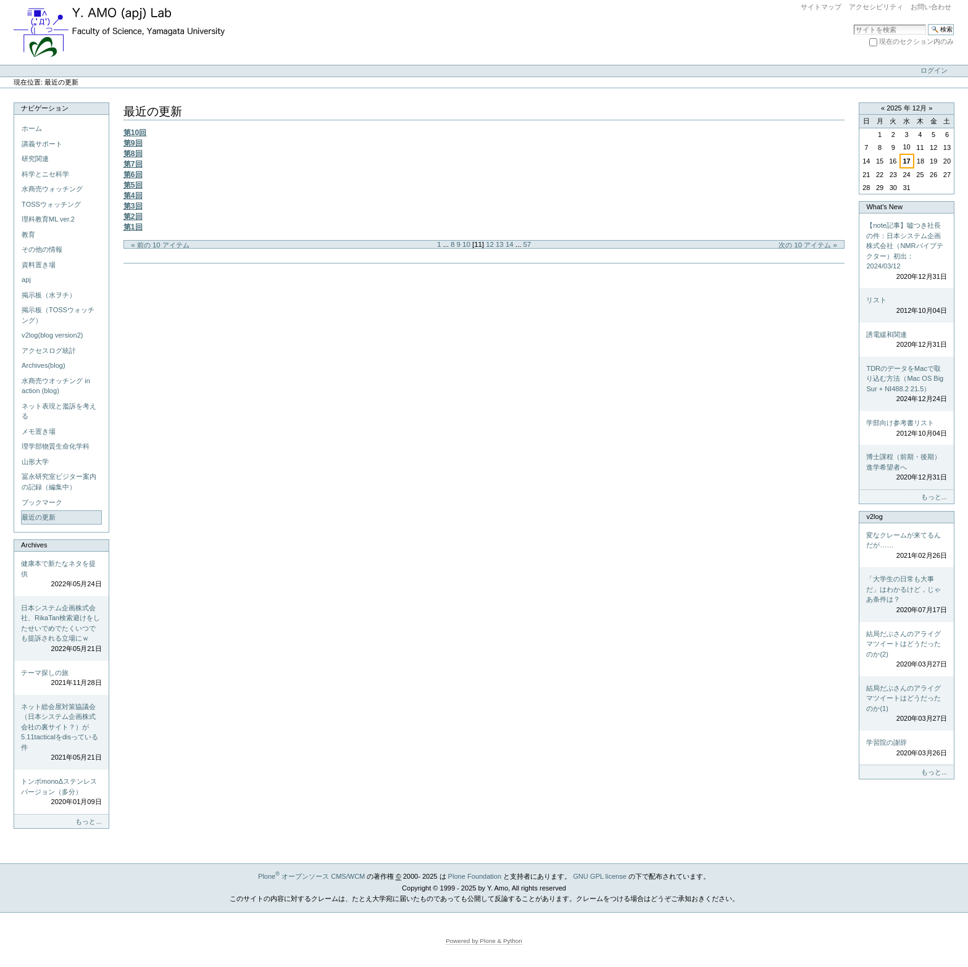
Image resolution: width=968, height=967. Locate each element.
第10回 (135, 132)
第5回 (133, 185)
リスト (906, 305)
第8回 (133, 153)
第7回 (133, 164)
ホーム (32, 128)
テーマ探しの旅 (61, 678)
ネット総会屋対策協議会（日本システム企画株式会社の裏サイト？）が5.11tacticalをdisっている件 (61, 733)
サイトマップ (821, 6)
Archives (34, 545)
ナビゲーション (45, 108)
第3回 (133, 206)
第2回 (133, 216)
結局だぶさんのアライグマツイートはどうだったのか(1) (906, 704)
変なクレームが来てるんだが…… (906, 546)
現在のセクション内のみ (916, 41)
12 (490, 244)
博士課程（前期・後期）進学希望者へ (906, 468)
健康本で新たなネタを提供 (61, 574)
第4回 (133, 195)
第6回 (133, 174)
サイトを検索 (853, 23)
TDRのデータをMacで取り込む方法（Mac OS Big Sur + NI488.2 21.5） (906, 384)
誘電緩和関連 (906, 340)
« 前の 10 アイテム (160, 245)
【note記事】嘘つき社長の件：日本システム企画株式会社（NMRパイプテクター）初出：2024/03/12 (906, 251)
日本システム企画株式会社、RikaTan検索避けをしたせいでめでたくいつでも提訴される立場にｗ (61, 629)
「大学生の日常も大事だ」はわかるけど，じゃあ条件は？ (906, 595)
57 (527, 244)
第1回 (133, 227)
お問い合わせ (931, 6)
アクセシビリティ (876, 6)
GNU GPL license (600, 876)
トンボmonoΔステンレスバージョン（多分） (61, 792)
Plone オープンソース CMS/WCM (311, 876)
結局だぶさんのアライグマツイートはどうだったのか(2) (906, 650)
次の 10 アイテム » (807, 245)
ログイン (934, 70)
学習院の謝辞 (906, 748)
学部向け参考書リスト (906, 428)
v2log (874, 516)
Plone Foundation (474, 876)
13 (500, 244)
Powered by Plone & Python (484, 940)
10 (466, 244)
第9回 (133, 143)
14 (510, 244)
